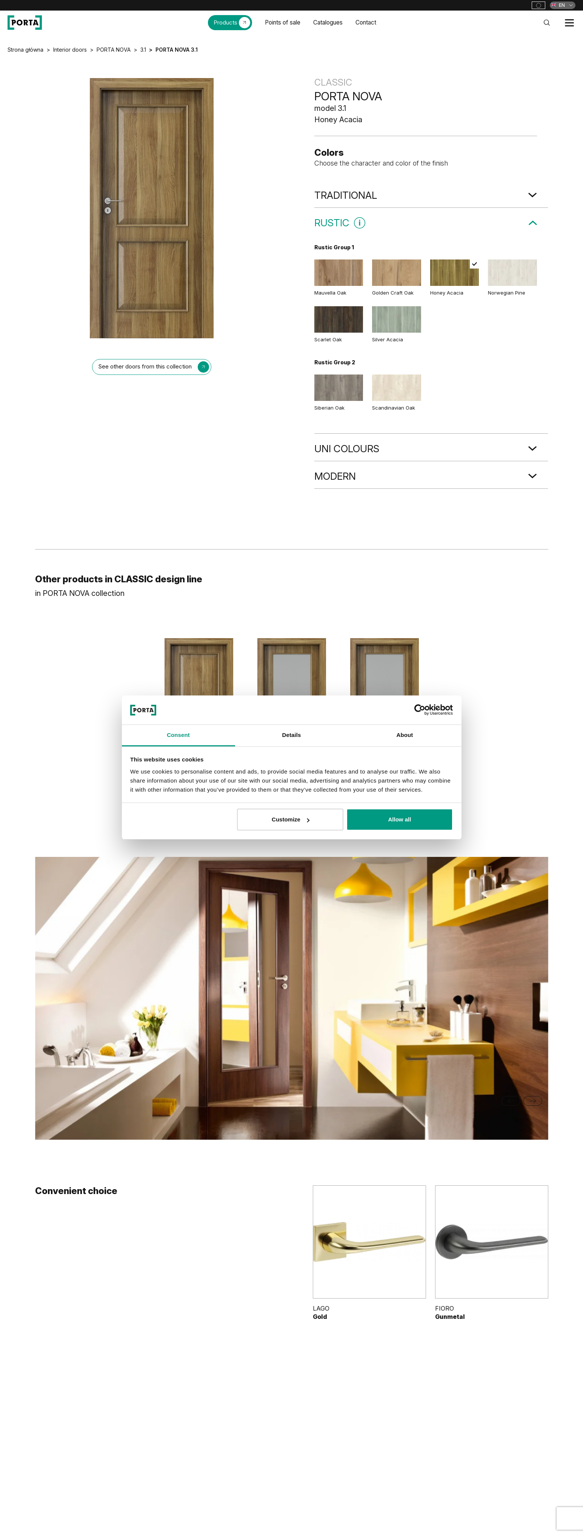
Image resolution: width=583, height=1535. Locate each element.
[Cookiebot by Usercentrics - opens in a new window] (420, 709)
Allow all (399, 819)
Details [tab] (291, 735)
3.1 (143, 49)
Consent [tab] (178, 735)
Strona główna (25, 49)
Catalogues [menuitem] (328, 22)
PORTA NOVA (114, 49)
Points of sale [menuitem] (282, 22)
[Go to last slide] (510, 1101)
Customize (290, 819)
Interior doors (70, 49)
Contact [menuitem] (365, 22)
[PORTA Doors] (25, 22)
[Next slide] (532, 1101)
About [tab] (405, 735)
